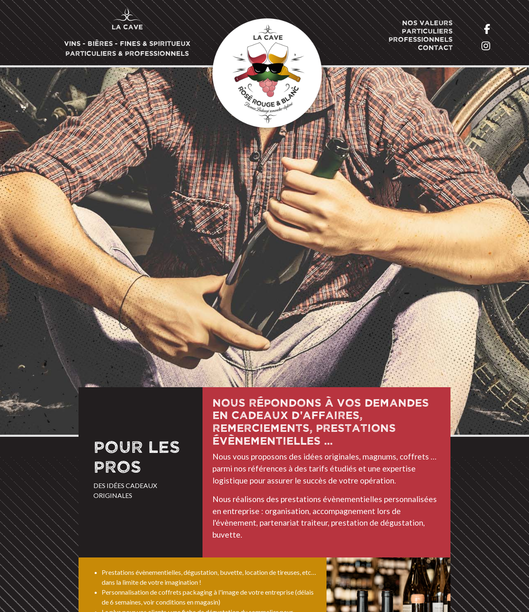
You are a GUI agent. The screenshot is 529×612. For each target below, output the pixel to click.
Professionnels (420, 39)
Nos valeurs (427, 23)
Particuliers (427, 31)
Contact (435, 47)
